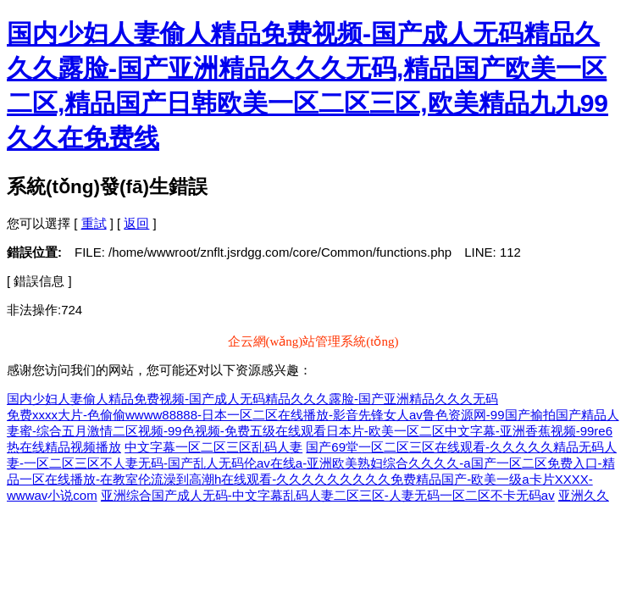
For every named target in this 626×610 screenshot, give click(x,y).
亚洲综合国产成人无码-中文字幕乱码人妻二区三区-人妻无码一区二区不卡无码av (328, 495)
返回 (136, 223)
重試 (94, 223)
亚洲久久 (583, 495)
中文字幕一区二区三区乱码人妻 (213, 447)
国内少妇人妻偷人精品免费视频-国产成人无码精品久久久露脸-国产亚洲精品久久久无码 (252, 398)
